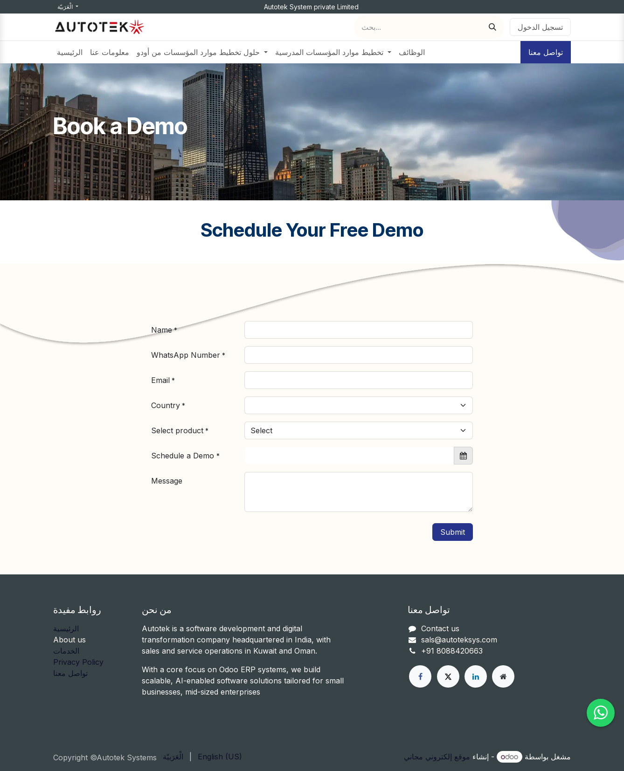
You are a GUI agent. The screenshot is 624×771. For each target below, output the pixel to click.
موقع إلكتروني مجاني (437, 756)
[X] (448, 676)
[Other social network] (503, 676)
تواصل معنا (545, 52)
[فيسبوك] (420, 676)
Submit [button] (452, 532)
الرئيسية (66, 628)
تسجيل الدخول (540, 27)
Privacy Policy (78, 662)
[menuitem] (69, 52)
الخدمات (66, 650)
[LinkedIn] (476, 676)
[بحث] (492, 27)
